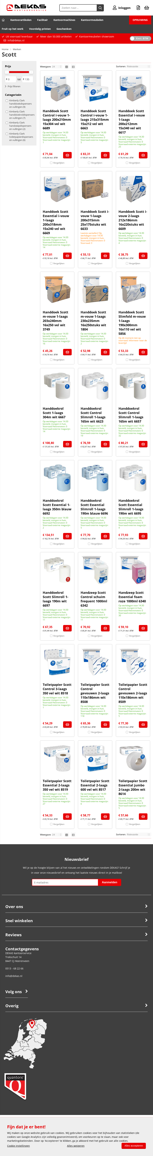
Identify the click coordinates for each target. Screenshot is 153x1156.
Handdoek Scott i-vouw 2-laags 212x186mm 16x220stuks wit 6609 (133, 220)
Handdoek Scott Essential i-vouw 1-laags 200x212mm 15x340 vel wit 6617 (132, 121)
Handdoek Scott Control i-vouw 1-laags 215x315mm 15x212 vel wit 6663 (95, 119)
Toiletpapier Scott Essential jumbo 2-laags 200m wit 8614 (133, 787)
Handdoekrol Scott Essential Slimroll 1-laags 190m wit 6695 (131, 506)
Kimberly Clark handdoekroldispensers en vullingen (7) (21, 115)
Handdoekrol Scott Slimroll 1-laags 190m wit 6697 (55, 599)
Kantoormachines (64, 20)
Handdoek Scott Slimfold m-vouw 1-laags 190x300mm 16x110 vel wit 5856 (132, 323)
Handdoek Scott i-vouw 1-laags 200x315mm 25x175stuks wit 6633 (95, 220)
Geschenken (63, 29)
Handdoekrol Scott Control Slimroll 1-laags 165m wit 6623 (93, 414)
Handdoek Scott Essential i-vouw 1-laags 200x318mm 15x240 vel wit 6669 (56, 222)
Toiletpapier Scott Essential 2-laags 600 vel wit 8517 (95, 785)
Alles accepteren (133, 1145)
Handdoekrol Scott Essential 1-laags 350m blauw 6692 (57, 506)
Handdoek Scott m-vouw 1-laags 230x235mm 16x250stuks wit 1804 (93, 320)
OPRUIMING (140, 20)
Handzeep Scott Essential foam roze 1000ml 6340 (132, 596)
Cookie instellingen (18, 1145)
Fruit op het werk (12, 29)
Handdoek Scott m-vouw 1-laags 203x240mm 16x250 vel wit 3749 (55, 320)
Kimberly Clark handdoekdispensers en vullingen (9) (20, 103)
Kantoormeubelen (92, 20)
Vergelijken (58, 162)
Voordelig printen (40, 29)
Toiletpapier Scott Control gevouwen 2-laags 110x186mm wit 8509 (133, 693)
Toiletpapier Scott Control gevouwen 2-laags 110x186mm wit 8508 (95, 693)
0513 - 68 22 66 (14, 968)
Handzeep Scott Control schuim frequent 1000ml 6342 (94, 599)
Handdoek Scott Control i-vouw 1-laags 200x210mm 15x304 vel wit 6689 (57, 119)
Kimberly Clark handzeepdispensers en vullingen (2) (20, 126)
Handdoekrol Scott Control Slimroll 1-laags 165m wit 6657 (131, 414)
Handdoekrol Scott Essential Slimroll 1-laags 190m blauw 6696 (94, 506)
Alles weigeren (76, 1145)
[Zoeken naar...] (100, 7)
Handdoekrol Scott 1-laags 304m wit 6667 (54, 412)
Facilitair (42, 20)
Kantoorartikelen (20, 20)
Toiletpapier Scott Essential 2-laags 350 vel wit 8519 (57, 785)
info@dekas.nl (16, 40)
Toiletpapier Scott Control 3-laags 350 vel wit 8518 (57, 688)
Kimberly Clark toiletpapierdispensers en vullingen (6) (21, 137)
